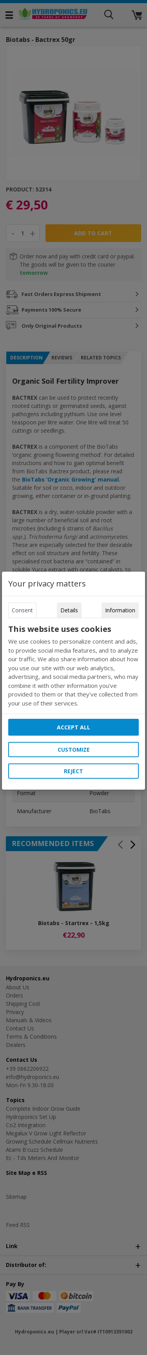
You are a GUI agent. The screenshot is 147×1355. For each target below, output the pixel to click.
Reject (73, 771)
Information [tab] (120, 610)
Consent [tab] (22, 610)
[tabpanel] (73, 665)
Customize (74, 749)
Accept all (73, 727)
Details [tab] (69, 610)
